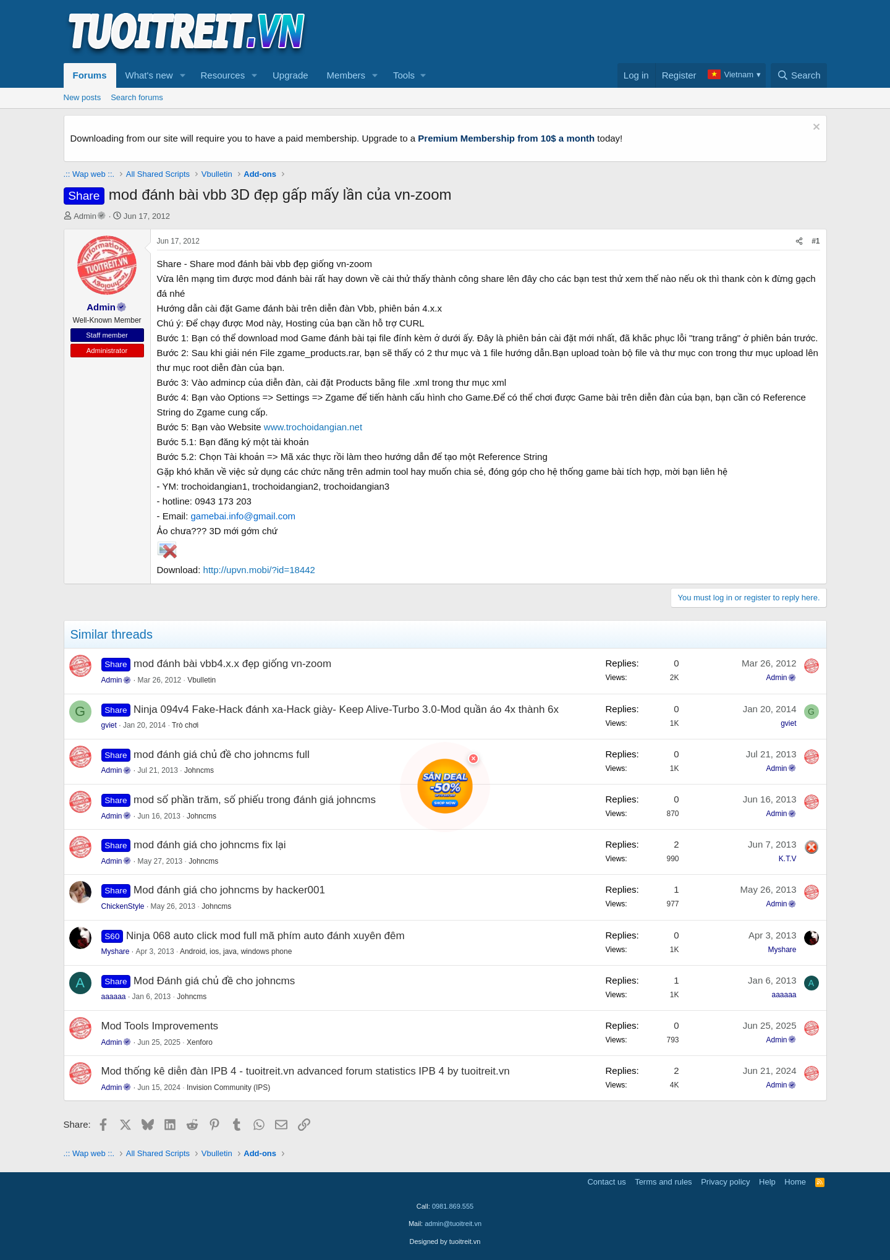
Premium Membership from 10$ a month (506, 138)
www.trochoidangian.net (313, 427)
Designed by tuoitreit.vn (445, 1241)
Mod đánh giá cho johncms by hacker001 (229, 890)
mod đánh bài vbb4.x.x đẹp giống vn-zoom (232, 664)
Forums (90, 75)
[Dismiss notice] (815, 128)
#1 (816, 241)
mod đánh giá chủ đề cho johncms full (222, 754)
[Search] (799, 75)
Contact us (606, 1181)
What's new (149, 75)
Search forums (137, 97)
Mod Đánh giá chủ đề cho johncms (214, 981)
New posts (82, 97)
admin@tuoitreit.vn (453, 1223)
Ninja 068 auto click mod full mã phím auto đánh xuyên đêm (265, 936)
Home (795, 1181)
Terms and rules (663, 1181)
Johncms (199, 770)
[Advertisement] (602, 31)
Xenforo (200, 1042)
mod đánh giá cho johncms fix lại (210, 845)
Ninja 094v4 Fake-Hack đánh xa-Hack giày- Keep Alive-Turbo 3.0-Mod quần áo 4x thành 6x (346, 709)
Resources (222, 75)
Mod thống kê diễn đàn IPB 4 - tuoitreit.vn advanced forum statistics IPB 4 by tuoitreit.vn (305, 1071)
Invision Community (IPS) (228, 1087)
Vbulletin (201, 680)
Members (346, 75)
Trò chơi (185, 725)
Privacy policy (725, 1181)
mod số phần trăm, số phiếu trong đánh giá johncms (255, 800)
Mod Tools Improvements (160, 1026)
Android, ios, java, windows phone (236, 951)
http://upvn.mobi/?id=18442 (259, 569)
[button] (182, 75)
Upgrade (290, 75)
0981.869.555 (452, 1206)
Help (767, 1181)
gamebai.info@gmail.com (243, 516)
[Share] (799, 241)
